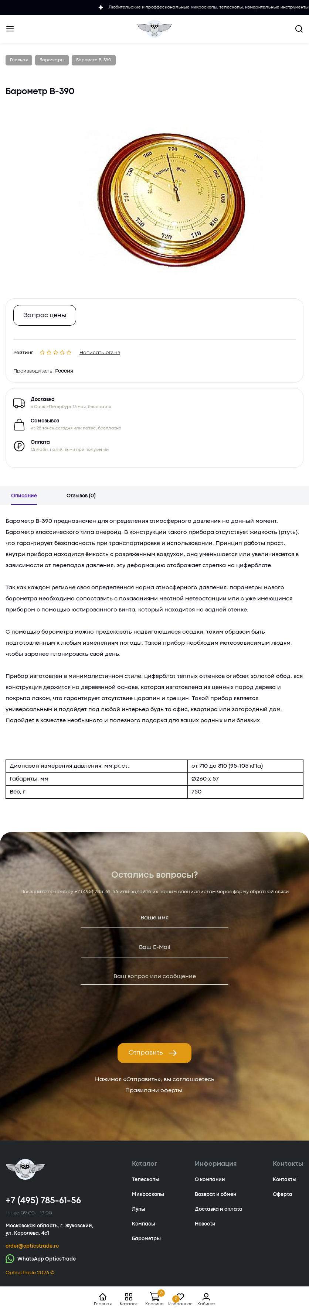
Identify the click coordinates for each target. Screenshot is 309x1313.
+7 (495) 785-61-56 (96, 891)
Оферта (282, 1194)
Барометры (146, 1239)
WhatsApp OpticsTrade (41, 1258)
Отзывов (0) (81, 496)
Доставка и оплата (218, 1209)
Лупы (138, 1209)
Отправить (153, 1053)
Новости (205, 1224)
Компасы (143, 1224)
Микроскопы (148, 1194)
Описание (24, 496)
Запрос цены (45, 315)
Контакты (284, 1179)
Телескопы (145, 1179)
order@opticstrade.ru (32, 1246)
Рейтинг (23, 351)
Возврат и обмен (215, 1194)
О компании (210, 1179)
